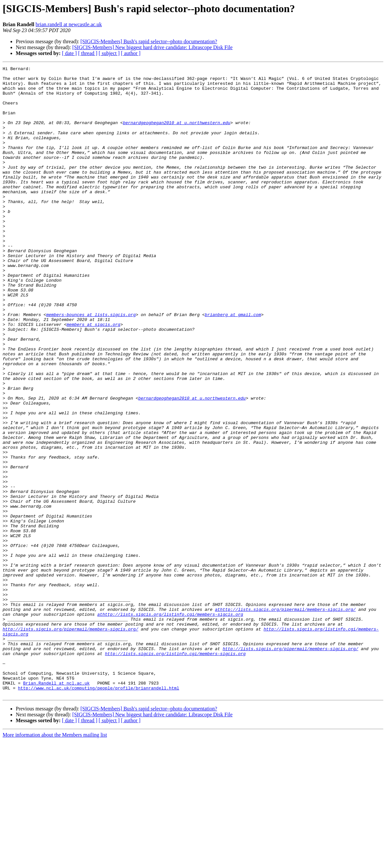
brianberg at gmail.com (233, 364)
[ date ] (69, 53)
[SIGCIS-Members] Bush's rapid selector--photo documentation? (148, 41)
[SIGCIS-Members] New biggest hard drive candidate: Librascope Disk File (152, 47)
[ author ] (131, 53)
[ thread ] (87, 53)
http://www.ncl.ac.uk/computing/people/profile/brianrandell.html (98, 812)
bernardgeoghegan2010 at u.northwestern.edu (177, 134)
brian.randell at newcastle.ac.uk (68, 24)
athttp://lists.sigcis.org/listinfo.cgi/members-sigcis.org (170, 724)
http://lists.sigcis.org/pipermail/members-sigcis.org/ (70, 741)
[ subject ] (109, 53)
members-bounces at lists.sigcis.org (91, 364)
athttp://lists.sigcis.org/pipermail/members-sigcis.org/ (285, 718)
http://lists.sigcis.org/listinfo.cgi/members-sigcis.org (175, 771)
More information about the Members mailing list (55, 860)
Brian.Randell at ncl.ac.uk (56, 806)
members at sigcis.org (93, 376)
